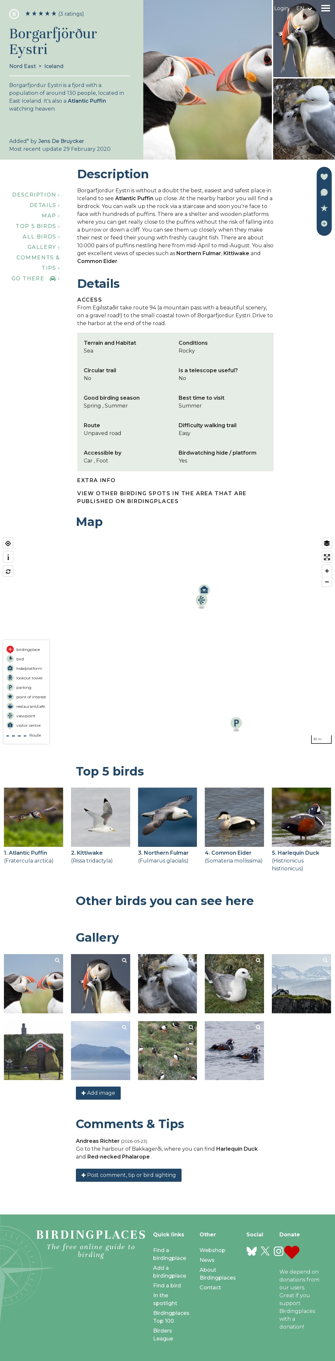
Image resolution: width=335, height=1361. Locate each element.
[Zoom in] (327, 571)
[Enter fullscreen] (327, 557)
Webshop (212, 1250)
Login (281, 8)
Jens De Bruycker (61, 141)
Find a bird (167, 1285)
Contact (210, 1287)
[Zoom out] (327, 581)
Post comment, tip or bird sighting (128, 1175)
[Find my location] (8, 543)
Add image (98, 1093)
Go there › (35, 278)
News (207, 1260)
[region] (167, 640)
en (300, 8)
